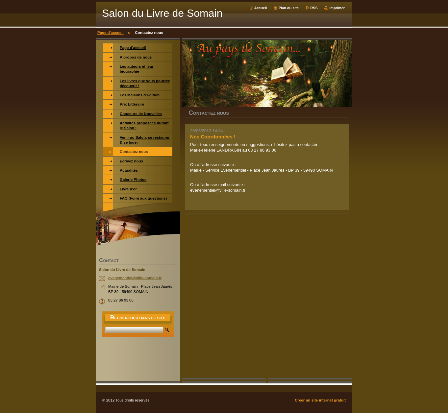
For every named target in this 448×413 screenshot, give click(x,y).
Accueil (260, 8)
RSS (314, 8)
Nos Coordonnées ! (213, 136)
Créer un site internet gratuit (320, 400)
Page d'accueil (110, 33)
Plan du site (289, 8)
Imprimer (337, 8)
